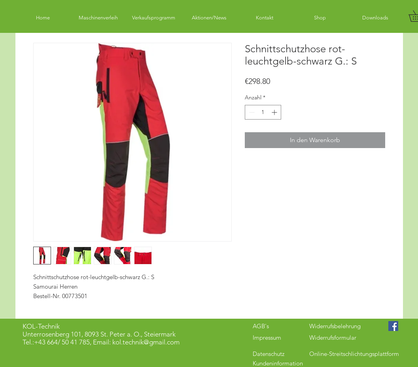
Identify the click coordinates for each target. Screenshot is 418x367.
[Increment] (275, 112)
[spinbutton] (263, 112)
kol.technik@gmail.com (146, 342)
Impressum (267, 337)
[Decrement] (251, 112)
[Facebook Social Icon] (393, 326)
